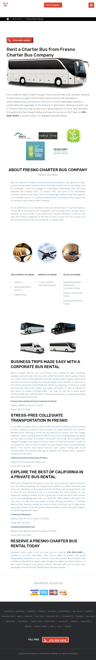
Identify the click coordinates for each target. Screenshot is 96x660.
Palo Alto (39, 616)
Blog (59, 626)
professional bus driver (46, 197)
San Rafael (23, 621)
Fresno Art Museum (65, 489)
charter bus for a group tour (43, 495)
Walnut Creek (41, 626)
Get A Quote (52, 5)
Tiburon (28, 626)
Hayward (52, 611)
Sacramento (67, 616)
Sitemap (68, 626)
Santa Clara (36, 621)
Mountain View (8, 616)
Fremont (31, 611)
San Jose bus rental (35, 501)
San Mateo (10, 621)
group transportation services (35, 101)
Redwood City (53, 616)
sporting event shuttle (38, 435)
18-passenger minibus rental (59, 194)
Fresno (41, 611)
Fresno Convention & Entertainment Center (34, 385)
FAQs (52, 626)
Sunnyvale (85, 621)
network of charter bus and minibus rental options (41, 182)
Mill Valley (78, 611)
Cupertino (20, 611)
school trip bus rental (46, 432)
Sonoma (74, 621)
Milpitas (89, 611)
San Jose (90, 616)
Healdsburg (64, 611)
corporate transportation (54, 379)
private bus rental (41, 504)
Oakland (28, 616)
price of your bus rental (72, 208)
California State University (57, 426)
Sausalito (63, 621)
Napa (19, 616)
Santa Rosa (50, 621)
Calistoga (7, 611)
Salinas (79, 616)
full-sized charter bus (56, 185)
